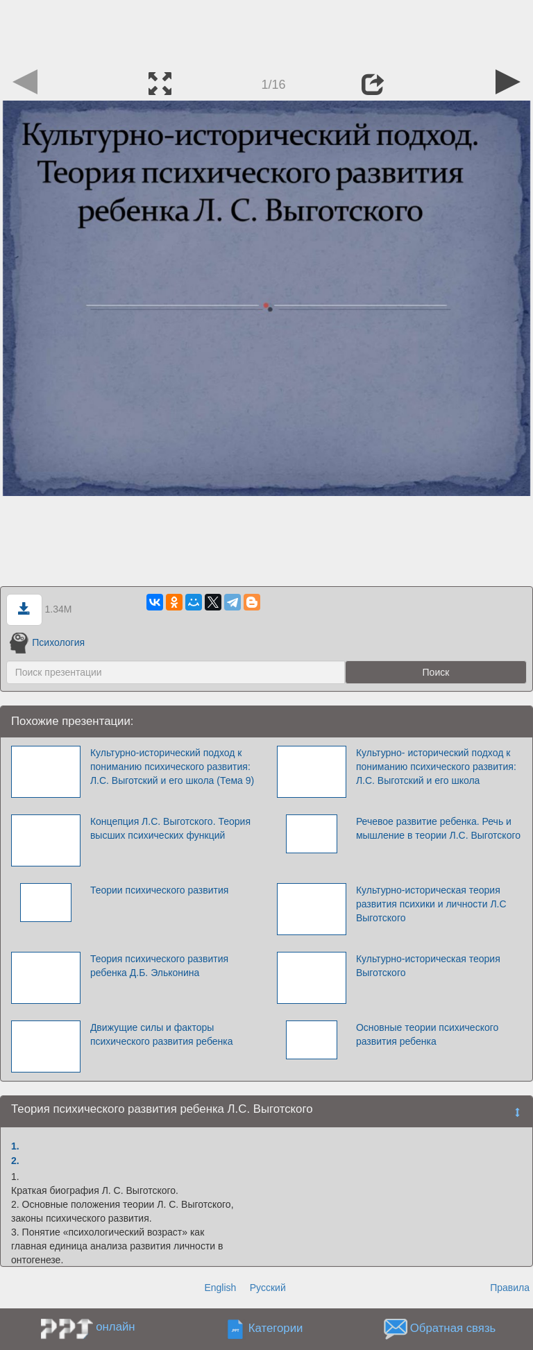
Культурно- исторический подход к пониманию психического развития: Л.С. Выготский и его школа (436, 766)
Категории (275, 1328)
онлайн (115, 1326)
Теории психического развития (159, 890)
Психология (47, 642)
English (220, 1287)
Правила (510, 1287)
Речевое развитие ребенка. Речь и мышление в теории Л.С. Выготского (438, 828)
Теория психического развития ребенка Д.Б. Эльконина (159, 965)
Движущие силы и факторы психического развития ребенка (161, 1034)
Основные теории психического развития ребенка (427, 1034)
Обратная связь (453, 1328)
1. (15, 1146)
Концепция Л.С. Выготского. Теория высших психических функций (170, 828)
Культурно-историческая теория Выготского (428, 965)
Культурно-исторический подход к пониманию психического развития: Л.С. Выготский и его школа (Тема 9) (172, 766)
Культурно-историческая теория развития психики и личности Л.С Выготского (431, 904)
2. (15, 1160)
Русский (268, 1287)
